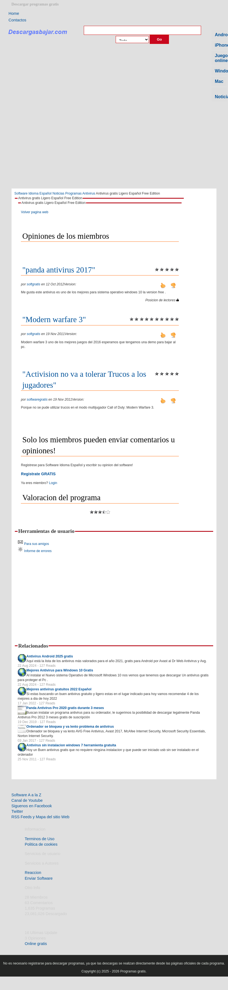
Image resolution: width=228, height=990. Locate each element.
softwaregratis (37, 399)
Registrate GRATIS (38, 474)
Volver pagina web (34, 212)
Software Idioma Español (32, 193)
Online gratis (36, 943)
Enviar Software (39, 878)
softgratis (33, 284)
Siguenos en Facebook (32, 806)
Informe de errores (38, 551)
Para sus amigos (36, 544)
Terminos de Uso (39, 839)
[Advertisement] (114, 146)
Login (53, 483)
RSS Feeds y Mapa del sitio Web (40, 817)
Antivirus (88, 193)
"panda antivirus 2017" (58, 269)
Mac (219, 81)
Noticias (58, 193)
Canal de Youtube (27, 800)
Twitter (17, 811)
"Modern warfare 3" (54, 319)
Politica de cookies (41, 844)
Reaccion (33, 872)
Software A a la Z (26, 795)
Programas (73, 193)
